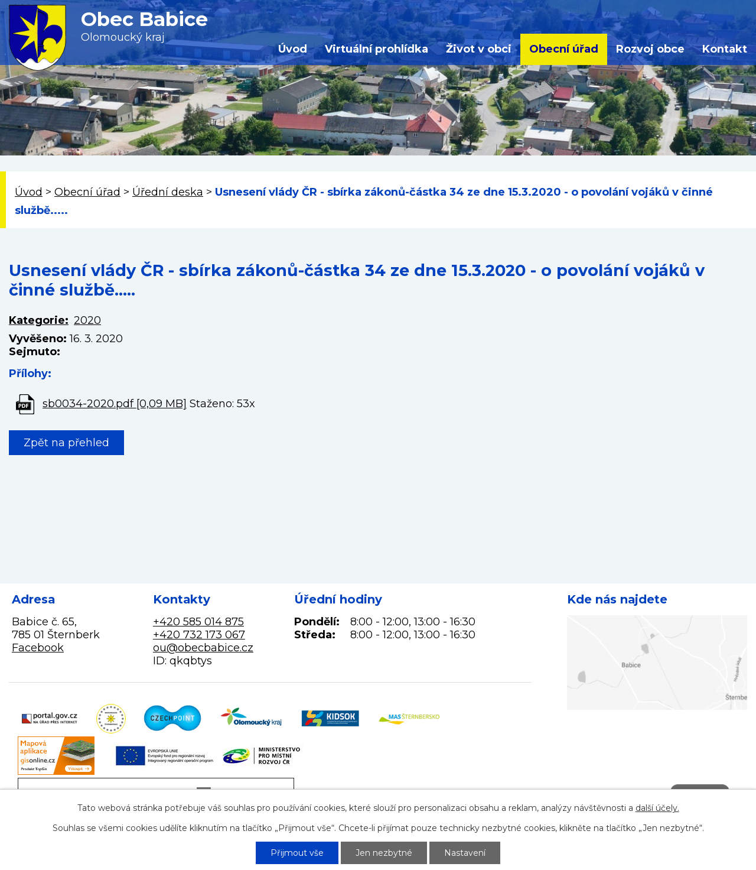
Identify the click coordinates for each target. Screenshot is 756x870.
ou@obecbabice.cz (203, 647)
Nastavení (464, 853)
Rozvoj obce (650, 49)
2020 (87, 320)
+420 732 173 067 (199, 634)
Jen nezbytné (384, 853)
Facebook (38, 647)
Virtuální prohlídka (376, 49)
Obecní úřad (563, 49)
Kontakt (724, 49)
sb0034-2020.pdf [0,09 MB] (115, 403)
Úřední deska (167, 192)
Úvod (292, 49)
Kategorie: (39, 320)
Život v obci (478, 49)
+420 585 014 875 (198, 621)
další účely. (657, 808)
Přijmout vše (297, 853)
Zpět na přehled (66, 442)
